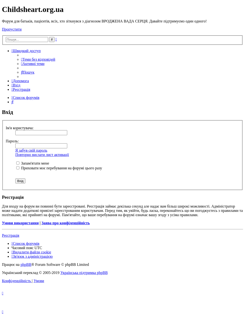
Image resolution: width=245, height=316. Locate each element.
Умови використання (20, 223)
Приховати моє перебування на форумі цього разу (59, 168)
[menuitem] (38, 59)
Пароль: (12, 141)
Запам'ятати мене (32, 163)
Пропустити (12, 29)
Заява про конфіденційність (65, 223)
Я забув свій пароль (31, 150)
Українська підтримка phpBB (84, 273)
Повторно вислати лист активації (42, 155)
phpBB (26, 264)
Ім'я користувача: (20, 128)
